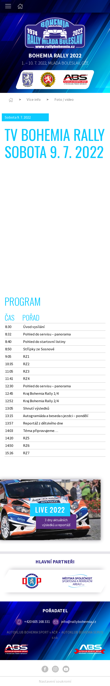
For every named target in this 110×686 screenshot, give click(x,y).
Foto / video (64, 99)
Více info (34, 99)
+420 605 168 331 (32, 621)
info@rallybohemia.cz (74, 621)
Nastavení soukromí (55, 681)
